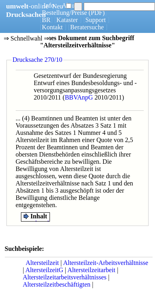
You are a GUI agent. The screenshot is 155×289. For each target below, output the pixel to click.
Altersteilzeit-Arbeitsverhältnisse (105, 262)
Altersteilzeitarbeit (91, 270)
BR (46, 19)
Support (95, 19)
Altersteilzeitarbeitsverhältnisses (65, 277)
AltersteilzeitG (44, 270)
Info (49, 5)
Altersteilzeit (42, 262)
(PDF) (97, 12)
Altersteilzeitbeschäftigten (57, 284)
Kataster (67, 19)
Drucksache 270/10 (37, 59)
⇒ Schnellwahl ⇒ (26, 39)
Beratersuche (87, 27)
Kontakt (52, 27)
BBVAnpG (79, 97)
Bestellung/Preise (64, 12)
